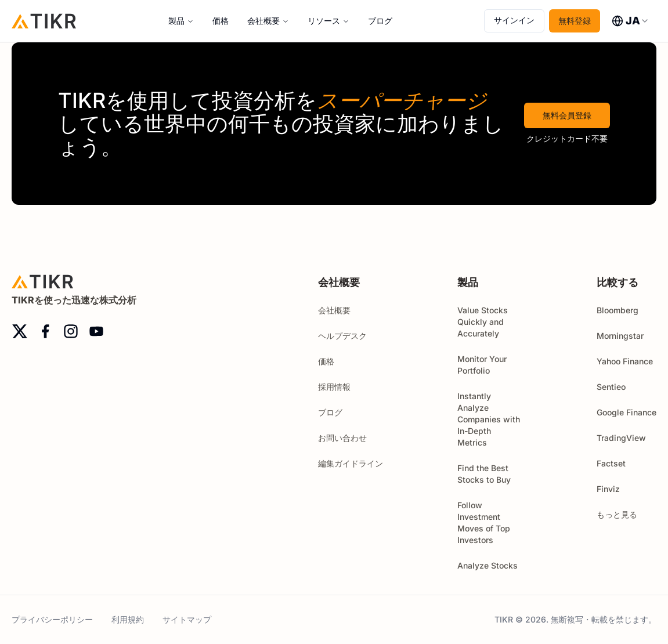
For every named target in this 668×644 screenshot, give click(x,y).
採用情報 (334, 387)
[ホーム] (44, 20)
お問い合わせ (342, 438)
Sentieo (611, 387)
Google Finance (626, 412)
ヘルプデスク (342, 336)
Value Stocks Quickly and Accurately (482, 321)
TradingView (621, 438)
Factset (611, 463)
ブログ (380, 21)
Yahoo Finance (625, 361)
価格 (220, 21)
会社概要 (263, 21)
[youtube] (96, 331)
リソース (324, 21)
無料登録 (574, 21)
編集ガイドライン (350, 463)
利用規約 (127, 619)
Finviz (608, 489)
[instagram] (71, 331)
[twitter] (20, 331)
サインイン (514, 20)
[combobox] (630, 20)
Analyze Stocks (487, 565)
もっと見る (622, 514)
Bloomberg (617, 310)
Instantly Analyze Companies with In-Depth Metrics (488, 419)
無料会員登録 (567, 115)
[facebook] (45, 331)
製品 (176, 21)
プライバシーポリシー (52, 619)
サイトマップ (187, 619)
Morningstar (620, 336)
